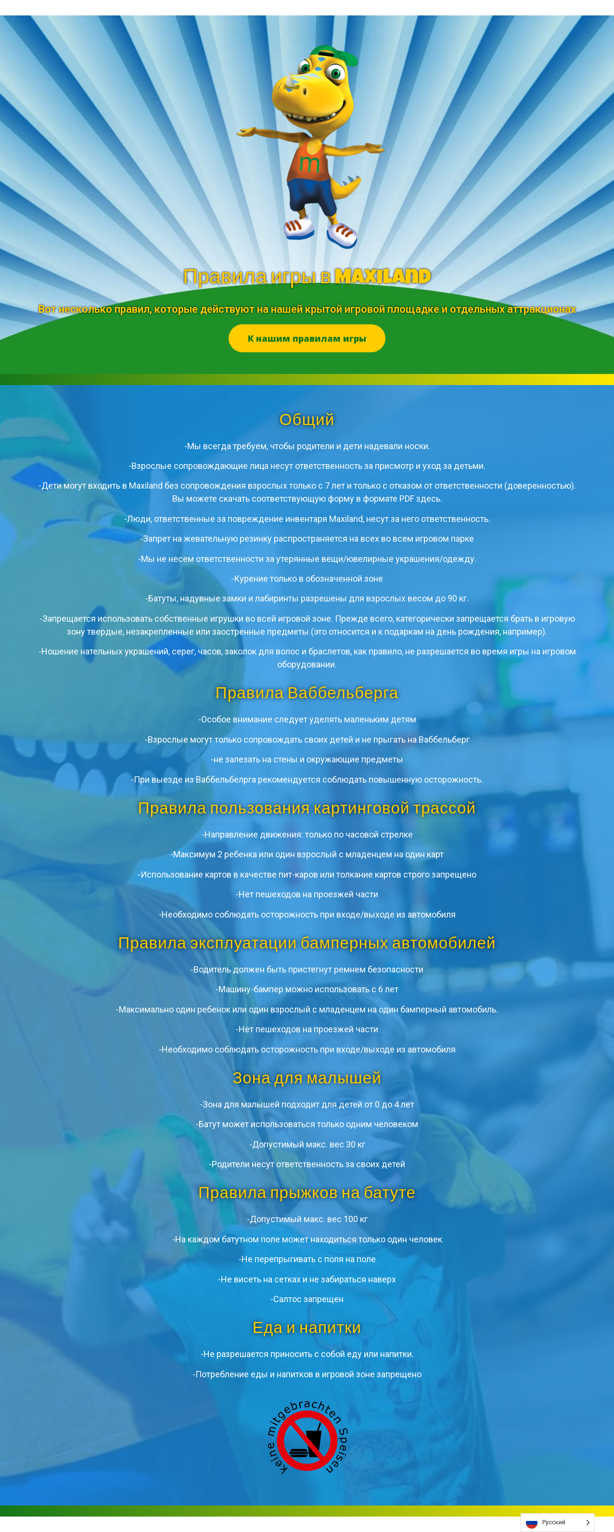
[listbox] (558, 1522)
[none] (558, 1522)
